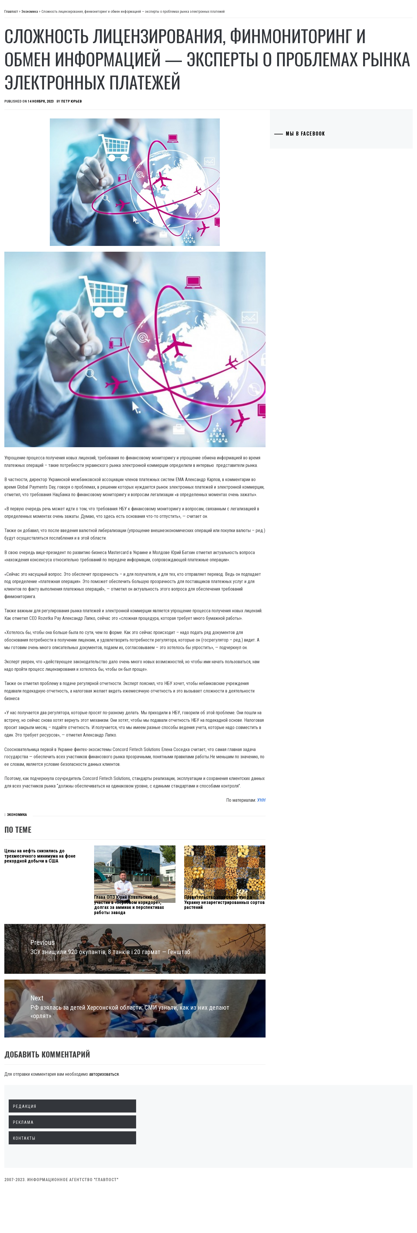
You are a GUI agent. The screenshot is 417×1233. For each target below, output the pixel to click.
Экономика (34, 57)
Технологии (35, 108)
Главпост (49, 14)
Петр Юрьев (158, 125)
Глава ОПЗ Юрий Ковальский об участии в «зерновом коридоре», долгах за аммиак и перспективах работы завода (193, 955)
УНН (292, 847)
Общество (33, 70)
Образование (36, 95)
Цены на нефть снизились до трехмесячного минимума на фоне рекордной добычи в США (121, 906)
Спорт (28, 159)
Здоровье (32, 133)
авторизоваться (191, 1115)
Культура (32, 121)
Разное (29, 146)
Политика (33, 44)
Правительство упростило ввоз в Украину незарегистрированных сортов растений (260, 952)
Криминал (33, 82)
